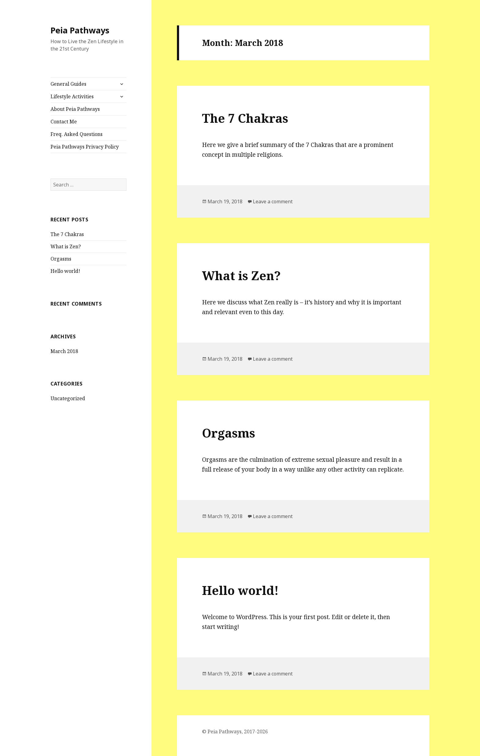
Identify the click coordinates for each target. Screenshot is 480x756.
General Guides (68, 84)
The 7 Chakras (67, 234)
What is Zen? (66, 246)
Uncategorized (68, 398)
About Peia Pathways (75, 109)
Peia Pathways (80, 30)
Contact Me (64, 121)
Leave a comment (273, 201)
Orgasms (61, 258)
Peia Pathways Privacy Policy (85, 146)
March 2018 (64, 351)
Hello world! (65, 271)
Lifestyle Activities (72, 96)
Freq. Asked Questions (77, 134)
